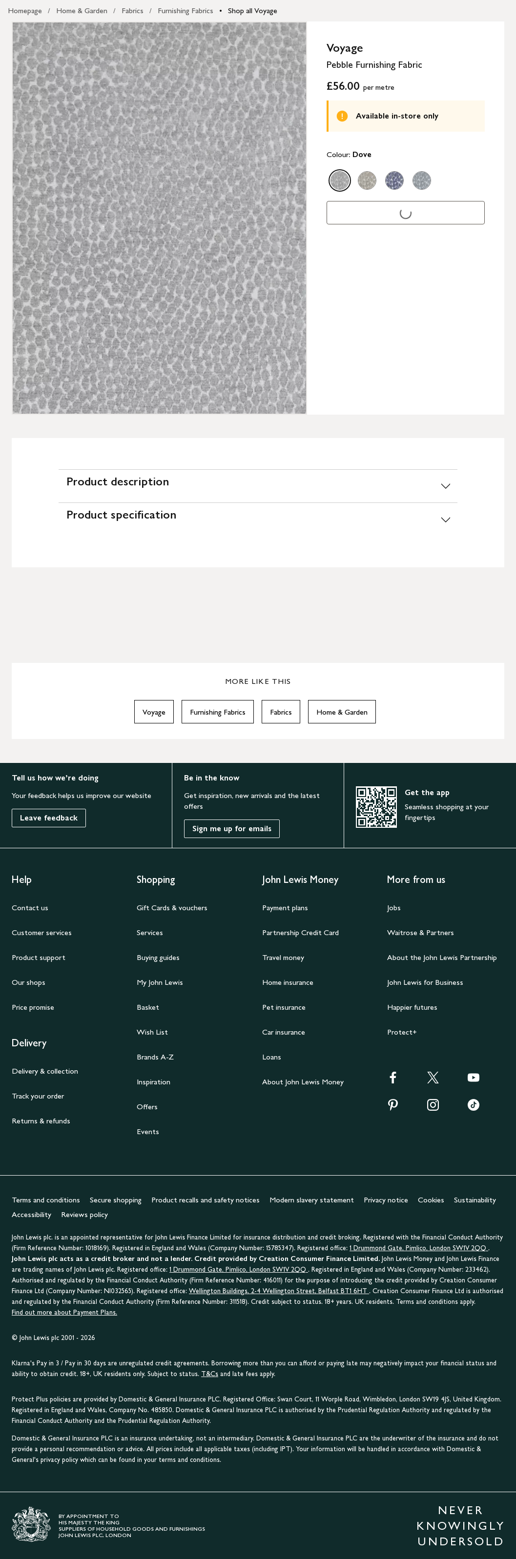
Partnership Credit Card (300, 932)
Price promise (33, 1007)
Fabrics (133, 10)
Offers (147, 1106)
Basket (148, 1007)
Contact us (30, 907)
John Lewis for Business (425, 982)
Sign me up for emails (231, 828)
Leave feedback (49, 817)
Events (148, 1131)
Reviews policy (84, 1214)
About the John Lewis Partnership (442, 957)
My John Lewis (160, 982)
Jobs (394, 907)
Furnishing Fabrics (185, 10)
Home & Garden (81, 10)
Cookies (431, 1199)
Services (150, 932)
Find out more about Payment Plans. (64, 1312)
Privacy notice (386, 1199)
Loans (271, 1056)
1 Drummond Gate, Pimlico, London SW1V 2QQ (419, 1248)
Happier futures (412, 1007)
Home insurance (287, 982)
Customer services (42, 932)
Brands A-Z (155, 1056)
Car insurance (283, 1032)
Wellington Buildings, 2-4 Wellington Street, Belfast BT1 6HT (279, 1291)
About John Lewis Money (303, 1081)
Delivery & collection (45, 1071)
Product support (38, 957)
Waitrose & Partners (420, 932)
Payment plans (285, 907)
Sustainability (475, 1199)
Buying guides (158, 957)
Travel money (283, 957)
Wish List (152, 1032)
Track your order (38, 1095)
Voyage (154, 712)
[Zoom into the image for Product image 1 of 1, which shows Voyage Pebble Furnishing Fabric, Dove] (159, 218)
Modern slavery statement (311, 1199)
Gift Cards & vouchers (172, 907)
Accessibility (31, 1214)
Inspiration (153, 1081)
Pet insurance (284, 1007)
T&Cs (209, 1374)
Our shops (28, 982)
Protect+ (402, 1032)
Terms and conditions (46, 1199)
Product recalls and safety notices (205, 1199)
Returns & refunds (41, 1120)
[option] (340, 180)
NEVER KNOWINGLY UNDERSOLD (460, 1525)
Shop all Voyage (252, 10)
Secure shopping (116, 1199)
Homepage (25, 10)
